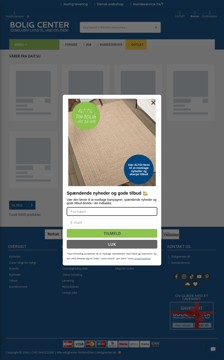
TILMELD (112, 233)
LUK (112, 244)
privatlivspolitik (142, 258)
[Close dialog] (153, 103)
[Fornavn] (112, 211)
